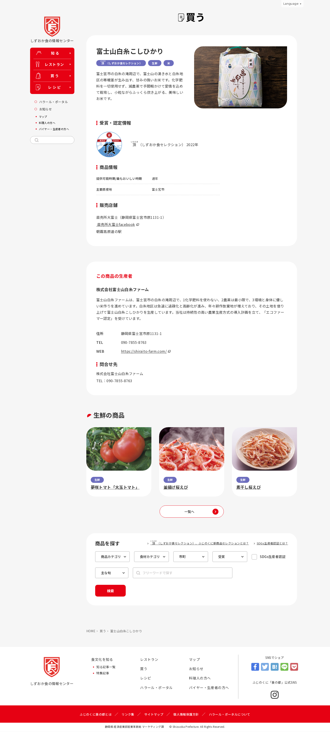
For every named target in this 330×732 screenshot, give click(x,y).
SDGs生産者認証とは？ (272, 543)
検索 (111, 590)
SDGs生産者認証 (273, 556)
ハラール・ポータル (156, 688)
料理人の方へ (200, 678)
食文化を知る (102, 659)
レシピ (145, 678)
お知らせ (196, 669)
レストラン (149, 659)
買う (103, 631)
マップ (194, 659)
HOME (91, 631)
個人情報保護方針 (186, 714)
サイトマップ (153, 714)
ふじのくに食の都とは (96, 714)
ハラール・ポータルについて (229, 714)
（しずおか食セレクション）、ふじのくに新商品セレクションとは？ (199, 542)
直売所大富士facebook (117, 224)
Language (291, 3)
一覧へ (189, 511)
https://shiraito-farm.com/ (146, 351)
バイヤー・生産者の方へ (209, 688)
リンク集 (128, 714)
